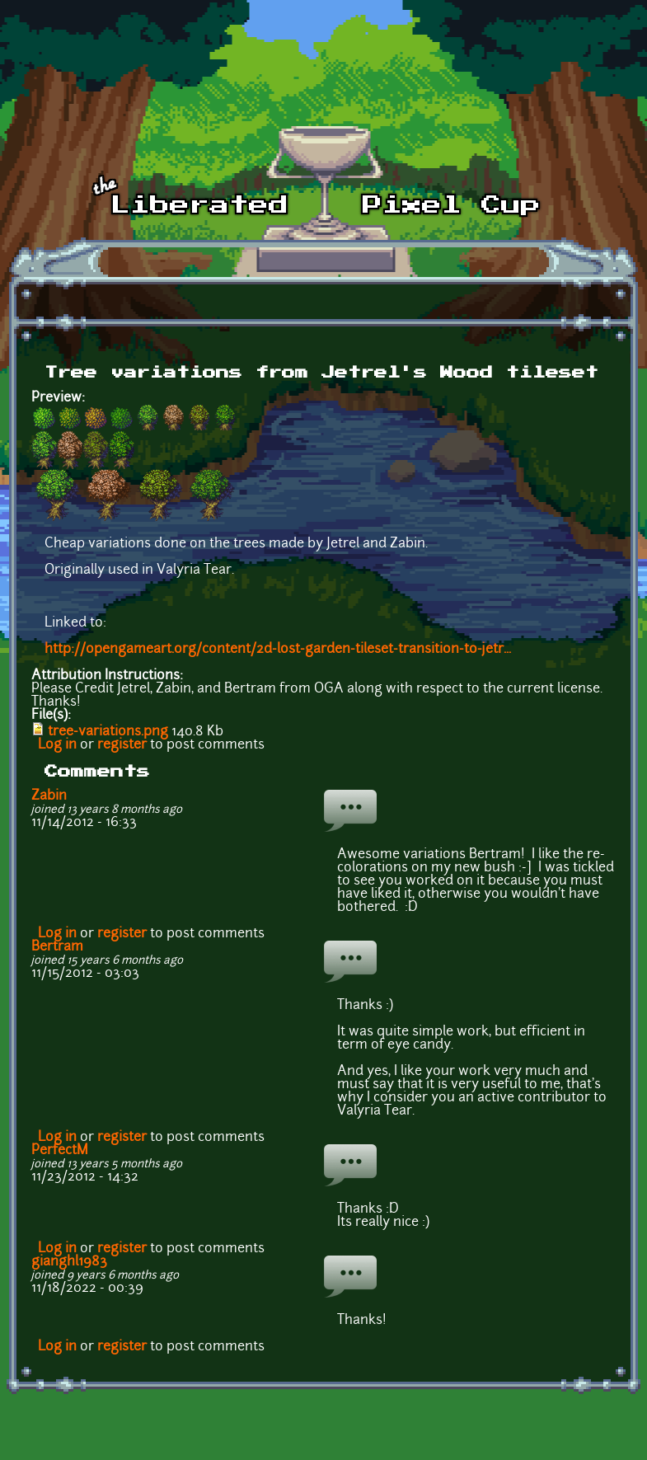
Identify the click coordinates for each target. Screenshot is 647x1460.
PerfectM (59, 1150)
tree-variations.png (108, 732)
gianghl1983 (69, 1262)
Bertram (57, 947)
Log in (57, 745)
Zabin (49, 796)
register (122, 745)
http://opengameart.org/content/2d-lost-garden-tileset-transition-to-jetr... (278, 649)
